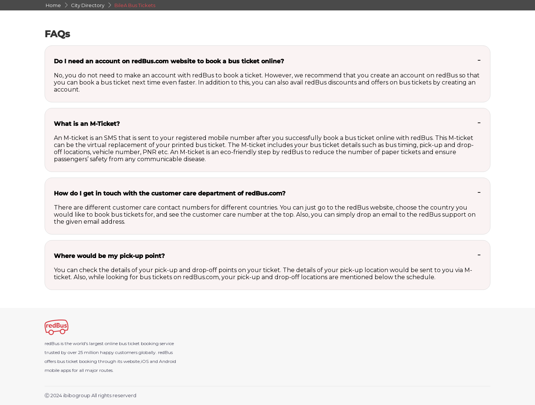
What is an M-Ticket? (87, 123)
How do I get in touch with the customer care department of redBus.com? (169, 193)
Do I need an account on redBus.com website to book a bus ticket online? (169, 61)
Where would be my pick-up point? (109, 255)
